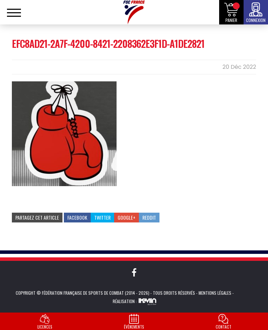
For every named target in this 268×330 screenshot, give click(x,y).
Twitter (102, 217)
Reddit (149, 217)
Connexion (256, 20)
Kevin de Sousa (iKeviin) (147, 301)
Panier (231, 20)
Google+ (126, 217)
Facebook (77, 217)
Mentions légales (215, 293)
